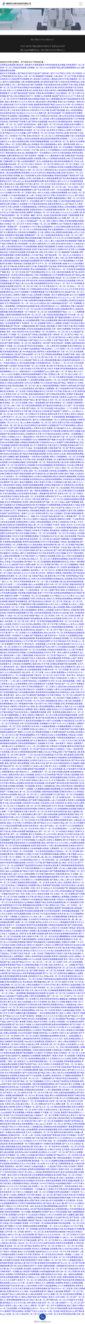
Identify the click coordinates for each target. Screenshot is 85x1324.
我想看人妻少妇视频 (38, 931)
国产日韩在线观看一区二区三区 (31, 354)
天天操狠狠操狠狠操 (28, 207)
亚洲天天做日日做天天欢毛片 (44, 249)
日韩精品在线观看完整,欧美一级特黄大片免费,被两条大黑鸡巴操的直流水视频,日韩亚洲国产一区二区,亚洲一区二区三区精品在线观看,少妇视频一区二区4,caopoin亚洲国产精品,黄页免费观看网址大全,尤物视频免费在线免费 (42, 68)
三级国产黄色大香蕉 (56, 590)
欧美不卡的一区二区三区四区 (56, 584)
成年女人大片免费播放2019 (51, 150)
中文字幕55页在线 (71, 834)
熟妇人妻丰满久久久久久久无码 (18, 102)
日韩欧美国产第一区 (44, 127)
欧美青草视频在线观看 (67, 715)
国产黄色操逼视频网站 (25, 735)
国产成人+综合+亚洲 (20, 894)
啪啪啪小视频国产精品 (23, 508)
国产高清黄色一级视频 (34, 156)
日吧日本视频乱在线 (56, 704)
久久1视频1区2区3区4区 (13, 951)
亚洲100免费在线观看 (61, 772)
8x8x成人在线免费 (33, 295)
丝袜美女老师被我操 (31, 218)
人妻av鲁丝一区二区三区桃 (65, 76)
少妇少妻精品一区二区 (64, 93)
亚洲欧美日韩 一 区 (67, 797)
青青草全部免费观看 (64, 1243)
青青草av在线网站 (16, 783)
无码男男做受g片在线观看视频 (27, 1274)
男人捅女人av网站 (63, 1013)
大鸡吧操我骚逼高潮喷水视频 (30, 752)
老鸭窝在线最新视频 (36, 1169)
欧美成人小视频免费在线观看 (34, 712)
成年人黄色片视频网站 (23, 482)
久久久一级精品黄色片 (21, 371)
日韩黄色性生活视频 (71, 479)
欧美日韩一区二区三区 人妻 (33, 315)
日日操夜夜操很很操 (34, 652)
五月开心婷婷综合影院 (45, 1243)
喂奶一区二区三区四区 (37, 757)
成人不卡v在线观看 (14, 1269)
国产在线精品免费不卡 (43, 641)
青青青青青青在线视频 (45, 692)
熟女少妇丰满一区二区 (53, 633)
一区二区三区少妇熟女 (66, 533)
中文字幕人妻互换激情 (63, 755)
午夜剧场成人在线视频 (21, 263)
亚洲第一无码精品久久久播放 (17, 635)
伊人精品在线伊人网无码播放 (44, 102)
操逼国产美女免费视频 (14, 1112)
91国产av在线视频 (52, 721)
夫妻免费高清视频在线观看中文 (41, 300)
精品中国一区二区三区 (63, 968)
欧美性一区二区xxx (60, 1087)
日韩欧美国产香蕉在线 (70, 1067)
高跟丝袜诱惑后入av (56, 204)
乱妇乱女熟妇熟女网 (52, 215)
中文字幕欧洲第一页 (60, 780)
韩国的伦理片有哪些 (73, 113)
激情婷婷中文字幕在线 (27, 1004)
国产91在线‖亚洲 (30, 1073)
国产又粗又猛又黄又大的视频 (67, 1084)
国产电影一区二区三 (50, 502)
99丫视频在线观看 (61, 127)
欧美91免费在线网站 (72, 462)
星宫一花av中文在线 (42, 698)
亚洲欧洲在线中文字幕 (49, 1098)
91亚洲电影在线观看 (56, 158)
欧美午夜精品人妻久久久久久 (57, 181)
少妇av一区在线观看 (38, 817)
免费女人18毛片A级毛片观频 (15, 769)
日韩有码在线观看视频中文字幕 (34, 298)
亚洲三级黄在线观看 (11, 587)
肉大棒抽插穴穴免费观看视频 (48, 505)
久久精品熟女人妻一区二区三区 (27, 806)
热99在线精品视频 (27, 363)
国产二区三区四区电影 (17, 340)
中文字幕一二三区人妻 (9, 681)
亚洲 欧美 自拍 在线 (40, 107)
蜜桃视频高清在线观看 (32, 905)
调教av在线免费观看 (74, 607)
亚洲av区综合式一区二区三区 (39, 136)
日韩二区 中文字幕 (41, 286)
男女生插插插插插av (48, 144)
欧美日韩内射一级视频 (61, 343)
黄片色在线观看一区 (56, 113)
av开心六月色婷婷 (21, 817)
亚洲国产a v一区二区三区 (69, 1303)
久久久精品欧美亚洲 (19, 90)
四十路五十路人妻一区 (36, 1300)
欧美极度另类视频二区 (46, 459)
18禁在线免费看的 (7, 170)
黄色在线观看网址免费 (34, 181)
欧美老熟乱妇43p (37, 479)
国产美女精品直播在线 (68, 178)
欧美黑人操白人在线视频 (23, 775)
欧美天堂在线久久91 (60, 184)
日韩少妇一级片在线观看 (24, 777)
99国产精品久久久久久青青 (39, 340)
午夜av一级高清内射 (74, 749)
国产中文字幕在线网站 (65, 425)
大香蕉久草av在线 (12, 1104)
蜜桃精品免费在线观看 (27, 882)
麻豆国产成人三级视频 (63, 516)
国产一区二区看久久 (48, 687)
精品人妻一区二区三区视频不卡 (41, 525)
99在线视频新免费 (47, 1271)
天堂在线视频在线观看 (70, 357)
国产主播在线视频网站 (27, 939)
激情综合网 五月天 (55, 414)
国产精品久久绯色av (42, 897)
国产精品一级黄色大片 (67, 383)
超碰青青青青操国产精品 (44, 104)
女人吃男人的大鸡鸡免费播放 (40, 579)
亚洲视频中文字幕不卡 (14, 644)
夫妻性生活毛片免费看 (43, 428)
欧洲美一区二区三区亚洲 (35, 366)
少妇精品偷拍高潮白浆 (53, 235)
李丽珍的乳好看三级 (54, 462)
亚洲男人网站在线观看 (32, 502)
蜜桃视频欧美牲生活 (74, 417)
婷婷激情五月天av (35, 976)
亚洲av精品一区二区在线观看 (35, 471)
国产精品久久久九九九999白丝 (48, 1234)
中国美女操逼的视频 (54, 315)
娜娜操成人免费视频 (60, 897)
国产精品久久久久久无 (12, 1016)
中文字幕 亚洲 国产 (71, 1251)
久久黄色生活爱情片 (20, 931)
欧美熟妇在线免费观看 (31, 1237)
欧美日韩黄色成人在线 (74, 82)
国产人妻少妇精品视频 (47, 814)
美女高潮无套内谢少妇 (9, 113)
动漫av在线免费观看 (29, 1129)
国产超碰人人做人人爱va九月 (62, 880)
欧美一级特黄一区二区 (57, 334)
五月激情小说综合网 (63, 246)
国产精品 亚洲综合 (32, 1246)
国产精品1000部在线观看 (74, 1124)
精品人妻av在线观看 (56, 607)
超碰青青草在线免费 (14, 911)
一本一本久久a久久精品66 (35, 303)
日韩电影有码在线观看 (25, 306)
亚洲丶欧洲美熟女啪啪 (56, 712)
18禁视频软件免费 (25, 704)
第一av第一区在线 (33, 195)
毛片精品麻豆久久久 (62, 428)
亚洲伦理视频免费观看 (39, 141)
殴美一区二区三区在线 (53, 124)
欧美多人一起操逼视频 (69, 1036)
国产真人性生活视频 (20, 533)
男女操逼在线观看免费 (33, 911)
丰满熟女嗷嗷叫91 (35, 1144)
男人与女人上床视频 (59, 604)
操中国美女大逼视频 (46, 425)
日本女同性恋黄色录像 (75, 229)
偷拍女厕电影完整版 (36, 99)
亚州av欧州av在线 (63, 244)
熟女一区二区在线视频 (53, 1061)
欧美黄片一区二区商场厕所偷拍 (19, 476)
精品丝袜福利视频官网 (49, 139)
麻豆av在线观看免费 (58, 1095)
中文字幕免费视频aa (66, 261)
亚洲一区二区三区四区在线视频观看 (15, 845)
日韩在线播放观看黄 (33, 405)
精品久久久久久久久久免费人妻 (33, 113)
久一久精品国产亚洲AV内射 (55, 1166)
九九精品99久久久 (25, 916)
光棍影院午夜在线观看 (19, 445)
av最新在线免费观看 (58, 192)
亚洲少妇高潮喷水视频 (9, 442)
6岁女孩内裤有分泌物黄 (30, 587)
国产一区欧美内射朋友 (68, 1186)
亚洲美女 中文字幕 (18, 136)
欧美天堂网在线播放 (38, 1288)
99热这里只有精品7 (20, 1101)
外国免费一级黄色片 (65, 970)
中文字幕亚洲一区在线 (57, 547)
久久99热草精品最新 (16, 195)
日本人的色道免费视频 (19, 740)
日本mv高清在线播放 (8, 604)
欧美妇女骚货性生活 (46, 939)
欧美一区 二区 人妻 (40, 581)
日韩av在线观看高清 (36, 684)
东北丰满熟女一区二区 (38, 332)
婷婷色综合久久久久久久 (58, 298)
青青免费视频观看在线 (15, 1300)
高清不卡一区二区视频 (12, 139)
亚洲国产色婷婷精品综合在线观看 (17, 1249)
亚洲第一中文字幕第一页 (33, 1223)
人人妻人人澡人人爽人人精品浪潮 (50, 241)
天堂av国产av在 (40, 704)
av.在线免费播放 (60, 735)
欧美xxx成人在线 (41, 766)
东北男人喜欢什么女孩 (56, 454)
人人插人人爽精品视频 (23, 655)
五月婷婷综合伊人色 (74, 590)
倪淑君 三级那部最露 (70, 215)
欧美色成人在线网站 (14, 669)
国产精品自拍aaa (15, 973)
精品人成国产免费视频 (69, 502)
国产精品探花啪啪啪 (42, 1209)
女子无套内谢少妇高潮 (15, 212)
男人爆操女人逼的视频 (53, 1291)
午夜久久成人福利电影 (68, 1033)
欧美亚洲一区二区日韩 (39, 539)
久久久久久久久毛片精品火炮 (54, 1016)
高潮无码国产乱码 (7, 1286)
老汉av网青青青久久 (22, 1047)
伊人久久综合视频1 (76, 263)
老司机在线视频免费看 (47, 1129)
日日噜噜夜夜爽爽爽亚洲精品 (59, 990)
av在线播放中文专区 (46, 681)
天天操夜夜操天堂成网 (15, 431)
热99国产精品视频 (57, 110)
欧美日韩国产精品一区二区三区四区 (39, 616)
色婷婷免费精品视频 (36, 1058)
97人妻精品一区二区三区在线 (24, 857)
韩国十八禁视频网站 (58, 457)
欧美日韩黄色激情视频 (72, 150)
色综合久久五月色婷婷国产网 (64, 709)
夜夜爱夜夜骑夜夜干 (44, 638)
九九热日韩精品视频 (66, 201)
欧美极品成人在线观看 (63, 579)
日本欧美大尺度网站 (40, 530)
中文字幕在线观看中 (52, 911)
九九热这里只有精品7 (37, 1215)
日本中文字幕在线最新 (61, 153)
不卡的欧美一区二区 (28, 323)
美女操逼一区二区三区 (14, 1246)
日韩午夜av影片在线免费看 (51, 1200)
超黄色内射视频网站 (53, 479)
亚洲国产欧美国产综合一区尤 (30, 1064)
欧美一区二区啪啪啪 (29, 1229)
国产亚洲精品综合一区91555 (46, 508)
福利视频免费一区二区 (21, 1095)
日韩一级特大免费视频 (61, 329)
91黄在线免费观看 (69, 451)
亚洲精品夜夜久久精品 (70, 505)
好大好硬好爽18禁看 (69, 789)
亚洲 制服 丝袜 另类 (34, 252)
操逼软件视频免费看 (67, 476)
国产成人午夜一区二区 (50, 357)
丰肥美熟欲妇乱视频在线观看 (55, 979)
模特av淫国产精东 (31, 1200)
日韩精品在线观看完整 (29, 442)
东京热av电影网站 (33, 624)
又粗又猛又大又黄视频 (57, 445)
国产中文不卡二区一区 (41, 263)
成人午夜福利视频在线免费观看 (59, 627)
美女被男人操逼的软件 (51, 1075)
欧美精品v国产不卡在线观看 (29, 1075)
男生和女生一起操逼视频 (34, 644)
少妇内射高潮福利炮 (42, 613)
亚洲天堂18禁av (30, 1121)
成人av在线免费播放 (74, 110)
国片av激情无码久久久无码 (43, 244)
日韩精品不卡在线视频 (30, 899)
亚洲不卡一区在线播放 (30, 201)
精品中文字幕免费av (8, 73)
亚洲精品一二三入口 (68, 139)
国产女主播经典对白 (8, 232)
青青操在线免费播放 (53, 354)
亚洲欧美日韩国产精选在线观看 (18, 474)
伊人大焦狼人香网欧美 (15, 1195)
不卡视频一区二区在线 (17, 334)
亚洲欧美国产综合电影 (74, 156)
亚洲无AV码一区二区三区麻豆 (67, 164)
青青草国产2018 (29, 738)
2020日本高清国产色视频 (28, 1033)
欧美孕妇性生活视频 (16, 652)
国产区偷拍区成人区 (40, 474)
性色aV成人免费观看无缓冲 (41, 258)
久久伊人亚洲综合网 (36, 513)
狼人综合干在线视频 (19, 292)
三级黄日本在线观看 (16, 252)
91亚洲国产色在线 (15, 366)
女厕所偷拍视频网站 (11, 261)
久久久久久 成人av (18, 422)
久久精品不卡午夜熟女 (43, 1053)
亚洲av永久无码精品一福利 (69, 102)
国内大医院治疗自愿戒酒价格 (15, 525)
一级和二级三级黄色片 (15, 1061)
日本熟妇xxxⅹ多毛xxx (67, 624)
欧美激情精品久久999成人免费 (66, 465)
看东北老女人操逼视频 (14, 184)
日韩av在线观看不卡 (31, 891)
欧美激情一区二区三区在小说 (36, 130)
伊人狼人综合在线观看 (66, 536)
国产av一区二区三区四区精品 (55, 973)
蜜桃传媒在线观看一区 (25, 837)
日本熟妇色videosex (48, 442)
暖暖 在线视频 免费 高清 (42, 934)
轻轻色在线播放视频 (47, 281)
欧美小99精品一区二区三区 (38, 224)
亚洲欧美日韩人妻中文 (29, 420)
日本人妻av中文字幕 (68, 877)
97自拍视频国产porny (41, 371)
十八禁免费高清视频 (35, 380)
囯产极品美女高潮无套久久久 (55, 405)
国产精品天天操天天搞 (27, 73)
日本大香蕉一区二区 (52, 252)
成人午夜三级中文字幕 (9, 420)
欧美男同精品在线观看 (41, 956)
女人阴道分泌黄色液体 (14, 383)
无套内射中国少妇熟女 (19, 119)
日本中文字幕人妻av (52, 985)
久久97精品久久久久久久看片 (62, 596)
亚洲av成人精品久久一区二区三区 (36, 559)
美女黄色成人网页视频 (32, 982)
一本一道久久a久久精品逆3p (69, 255)
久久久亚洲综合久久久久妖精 (58, 1058)
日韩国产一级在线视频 (12, 928)
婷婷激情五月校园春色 (66, 587)
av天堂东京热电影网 (31, 139)
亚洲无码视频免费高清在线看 (18, 249)
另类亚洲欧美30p (33, 431)
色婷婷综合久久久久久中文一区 (45, 1047)
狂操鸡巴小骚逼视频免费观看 (61, 90)
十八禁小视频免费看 (52, 1090)
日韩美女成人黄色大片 (45, 598)
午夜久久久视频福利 (24, 1192)
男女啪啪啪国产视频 (73, 241)
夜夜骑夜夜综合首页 (51, 1172)
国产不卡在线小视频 (48, 201)
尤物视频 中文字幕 (45, 743)
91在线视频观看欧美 (8, 1203)
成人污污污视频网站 (74, 914)
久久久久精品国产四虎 (27, 360)
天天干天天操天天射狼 (23, 104)
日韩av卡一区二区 (46, 828)
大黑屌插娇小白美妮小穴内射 (26, 854)
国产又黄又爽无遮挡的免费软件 (67, 550)
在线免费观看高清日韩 (43, 283)
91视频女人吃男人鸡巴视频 (29, 178)
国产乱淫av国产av (49, 647)
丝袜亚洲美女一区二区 (37, 590)
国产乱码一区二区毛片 (21, 499)
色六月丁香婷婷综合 (38, 445)
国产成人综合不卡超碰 (49, 369)
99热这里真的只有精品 (12, 485)
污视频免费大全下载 (11, 161)
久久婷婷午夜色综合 (28, 681)
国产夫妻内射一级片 (45, 73)
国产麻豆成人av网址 (63, 337)
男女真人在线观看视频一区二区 (41, 1019)
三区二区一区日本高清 (20, 627)
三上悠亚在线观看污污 (46, 794)
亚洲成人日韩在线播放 (66, 207)
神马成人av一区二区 (18, 757)
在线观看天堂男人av (46, 323)
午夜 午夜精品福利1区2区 (73, 1269)
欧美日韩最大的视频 (11, 175)
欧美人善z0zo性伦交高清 (64, 116)
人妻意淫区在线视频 (58, 346)
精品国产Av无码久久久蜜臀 (47, 945)
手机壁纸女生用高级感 (69, 1081)
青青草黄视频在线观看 (32, 973)
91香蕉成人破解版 (32, 1112)
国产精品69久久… (61, 655)
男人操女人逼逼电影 (62, 882)
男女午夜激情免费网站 (25, 1010)
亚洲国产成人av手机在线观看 (54, 1212)
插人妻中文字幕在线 (8, 266)
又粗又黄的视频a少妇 (11, 493)
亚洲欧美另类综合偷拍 (65, 570)
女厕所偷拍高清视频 (65, 459)
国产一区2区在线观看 (61, 190)
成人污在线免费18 (28, 175)
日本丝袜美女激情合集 (23, 1115)
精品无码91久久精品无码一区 (18, 107)
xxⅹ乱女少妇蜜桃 (12, 374)
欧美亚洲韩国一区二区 (57, 1220)
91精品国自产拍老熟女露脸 (17, 996)
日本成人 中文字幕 (31, 150)
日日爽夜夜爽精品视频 (17, 959)
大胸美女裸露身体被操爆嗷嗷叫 (19, 190)
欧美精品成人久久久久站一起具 (54, 1039)
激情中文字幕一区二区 (71, 982)
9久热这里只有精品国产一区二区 (69, 439)
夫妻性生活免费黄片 (70, 652)
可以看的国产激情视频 (35, 695)
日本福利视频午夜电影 (39, 848)
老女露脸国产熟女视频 (64, 1019)
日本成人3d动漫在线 (60, 522)
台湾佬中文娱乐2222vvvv (40, 760)
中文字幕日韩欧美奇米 (61, 760)
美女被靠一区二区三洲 (14, 621)
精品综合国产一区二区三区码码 (21, 147)
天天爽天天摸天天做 (63, 326)
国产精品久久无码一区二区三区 (29, 170)
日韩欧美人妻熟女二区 (47, 809)
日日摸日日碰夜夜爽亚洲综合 (46, 476)
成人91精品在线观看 (33, 1294)
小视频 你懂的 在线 (74, 868)
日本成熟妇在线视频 (66, 647)
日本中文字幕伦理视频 (30, 687)
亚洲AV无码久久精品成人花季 (27, 1044)
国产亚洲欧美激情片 (48, 261)
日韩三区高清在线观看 (29, 723)
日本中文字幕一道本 (52, 652)
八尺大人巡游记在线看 (39, 894)
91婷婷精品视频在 (53, 942)
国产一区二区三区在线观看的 (50, 1121)
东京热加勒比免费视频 (72, 1294)
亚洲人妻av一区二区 (58, 371)
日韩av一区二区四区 (13, 144)
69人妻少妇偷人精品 (40, 1095)
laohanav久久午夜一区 (64, 104)
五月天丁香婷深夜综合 (19, 510)
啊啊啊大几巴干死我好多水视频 (64, 224)
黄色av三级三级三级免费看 (69, 701)
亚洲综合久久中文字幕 (23, 641)
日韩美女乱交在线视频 (47, 207)
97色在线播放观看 (53, 451)
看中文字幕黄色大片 (37, 834)
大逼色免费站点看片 (29, 814)
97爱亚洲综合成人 (50, 170)
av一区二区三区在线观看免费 (18, 1161)
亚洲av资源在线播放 (45, 175)
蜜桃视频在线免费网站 (49, 1036)
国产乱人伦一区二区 (44, 1107)
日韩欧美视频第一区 (48, 420)
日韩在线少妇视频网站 (27, 232)
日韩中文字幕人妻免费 (9, 207)
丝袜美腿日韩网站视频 (27, 593)
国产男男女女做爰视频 (37, 122)
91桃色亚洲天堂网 (38, 627)
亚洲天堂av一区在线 (56, 635)
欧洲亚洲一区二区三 (65, 210)
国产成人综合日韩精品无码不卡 (19, 96)
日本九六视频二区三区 (52, 1294)
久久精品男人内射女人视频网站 (16, 570)
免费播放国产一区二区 (33, 235)
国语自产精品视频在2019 (46, 1030)
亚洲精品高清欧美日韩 (25, 505)
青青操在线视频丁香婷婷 (64, 175)
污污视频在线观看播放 (71, 1075)
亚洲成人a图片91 (15, 150)
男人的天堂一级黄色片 (45, 573)
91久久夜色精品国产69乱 (15, 672)
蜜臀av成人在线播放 (30, 144)
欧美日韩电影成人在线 (32, 928)
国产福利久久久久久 (11, 298)
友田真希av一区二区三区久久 (43, 570)
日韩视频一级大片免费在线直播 (55, 295)
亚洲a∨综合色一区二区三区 (23, 1243)
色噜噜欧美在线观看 (34, 198)
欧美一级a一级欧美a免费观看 (36, 491)
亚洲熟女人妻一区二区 (57, 374)
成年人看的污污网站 (55, 221)
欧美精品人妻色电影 (14, 491)
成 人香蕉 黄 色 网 (49, 87)
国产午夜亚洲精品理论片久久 (38, 272)
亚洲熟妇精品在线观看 (33, 1090)
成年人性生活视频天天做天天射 (63, 510)
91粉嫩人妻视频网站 (32, 1212)
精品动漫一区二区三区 (17, 164)
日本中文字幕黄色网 (18, 99)
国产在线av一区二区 (53, 826)
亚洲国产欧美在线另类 (64, 1280)
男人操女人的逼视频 (22, 1002)
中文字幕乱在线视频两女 (42, 227)
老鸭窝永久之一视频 (26, 516)
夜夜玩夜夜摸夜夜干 (37, 394)
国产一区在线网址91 (42, 153)
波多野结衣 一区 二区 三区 (69, 1206)
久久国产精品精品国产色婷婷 (22, 93)
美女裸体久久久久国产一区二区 (51, 1152)
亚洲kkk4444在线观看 (17, 380)
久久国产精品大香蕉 (60, 340)
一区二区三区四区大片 (12, 647)
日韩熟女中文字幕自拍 (37, 414)
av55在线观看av (61, 300)
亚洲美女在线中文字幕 (27, 266)
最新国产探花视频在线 (18, 601)
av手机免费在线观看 (8, 593)
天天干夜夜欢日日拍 (44, 116)
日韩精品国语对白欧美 (39, 289)
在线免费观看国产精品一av (59, 312)
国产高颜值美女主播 (38, 635)
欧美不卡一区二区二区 (59, 286)
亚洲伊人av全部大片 (50, 928)
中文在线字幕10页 (61, 1217)
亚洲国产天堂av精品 (69, 85)
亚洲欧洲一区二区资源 (39, 119)
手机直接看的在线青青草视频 (20, 528)
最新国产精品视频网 (46, 246)
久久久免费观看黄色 (34, 633)
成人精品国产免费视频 (59, 539)
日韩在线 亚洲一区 (22, 167)
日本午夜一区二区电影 (21, 192)
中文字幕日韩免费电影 (18, 800)
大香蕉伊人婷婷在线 (67, 386)
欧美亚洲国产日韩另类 (48, 397)
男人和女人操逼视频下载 (45, 1158)
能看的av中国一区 (73, 1002)
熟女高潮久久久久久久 (21, 278)
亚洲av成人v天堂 (69, 391)
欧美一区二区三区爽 (58, 491)
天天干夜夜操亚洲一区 (14, 303)
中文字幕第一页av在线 (35, 1163)
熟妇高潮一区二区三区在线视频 (33, 650)
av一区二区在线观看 (53, 769)
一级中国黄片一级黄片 (63, 743)
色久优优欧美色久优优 (38, 90)
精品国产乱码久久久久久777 (64, 96)
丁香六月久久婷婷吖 (30, 519)
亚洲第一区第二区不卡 (32, 888)
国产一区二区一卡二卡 (48, 831)
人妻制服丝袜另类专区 (47, 493)
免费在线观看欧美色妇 (63, 820)
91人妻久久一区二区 (76, 678)
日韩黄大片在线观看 (51, 1064)
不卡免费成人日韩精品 (21, 530)
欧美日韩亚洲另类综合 (45, 306)
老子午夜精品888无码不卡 (14, 721)
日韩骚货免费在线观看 (46, 738)
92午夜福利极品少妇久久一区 (32, 860)
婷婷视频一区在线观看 (25, 786)
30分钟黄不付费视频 (14, 877)
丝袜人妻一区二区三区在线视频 (27, 792)
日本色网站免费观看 (16, 942)
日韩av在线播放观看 (44, 147)
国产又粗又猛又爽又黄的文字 (22, 689)
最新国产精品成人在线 (37, 1220)
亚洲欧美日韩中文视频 (70, 431)
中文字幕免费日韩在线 (61, 275)
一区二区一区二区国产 (14, 124)
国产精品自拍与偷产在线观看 (30, 85)
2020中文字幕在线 (47, 1183)
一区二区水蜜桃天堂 (16, 198)
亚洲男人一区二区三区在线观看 (43, 533)
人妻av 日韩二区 (60, 258)
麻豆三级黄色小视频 (16, 295)
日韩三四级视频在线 (42, 275)
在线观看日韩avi (41, 158)
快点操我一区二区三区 (55, 993)
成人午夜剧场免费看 (49, 178)
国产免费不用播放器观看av (55, 198)
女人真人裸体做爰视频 (47, 360)
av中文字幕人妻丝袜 (54, 644)
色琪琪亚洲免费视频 (62, 593)
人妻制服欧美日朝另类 (64, 1266)
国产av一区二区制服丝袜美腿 (20, 675)
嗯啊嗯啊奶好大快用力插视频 (71, 936)
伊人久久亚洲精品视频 (69, 1098)
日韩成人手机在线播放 (14, 562)
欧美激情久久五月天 (29, 173)
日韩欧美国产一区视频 (9, 1271)
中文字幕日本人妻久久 (9, 860)
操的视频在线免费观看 (30, 261)
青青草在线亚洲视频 (31, 542)
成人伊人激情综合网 (13, 400)
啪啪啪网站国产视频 (46, 439)
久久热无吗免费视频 (26, 241)
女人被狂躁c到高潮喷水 (19, 848)
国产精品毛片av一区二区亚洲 (60, 269)
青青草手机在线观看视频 (36, 925)
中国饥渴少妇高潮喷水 (45, 93)
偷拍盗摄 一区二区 (39, 1161)
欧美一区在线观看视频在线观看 (34, 607)
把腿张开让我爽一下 (65, 519)
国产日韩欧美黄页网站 (55, 394)
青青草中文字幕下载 (22, 411)
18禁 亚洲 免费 (75, 107)
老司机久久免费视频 (40, 1249)
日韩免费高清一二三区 (57, 817)
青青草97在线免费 (59, 956)
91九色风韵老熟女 (26, 388)
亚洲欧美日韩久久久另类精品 (71, 792)
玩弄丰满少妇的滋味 (72, 953)
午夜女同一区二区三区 (43, 675)
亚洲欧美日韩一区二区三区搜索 (55, 669)
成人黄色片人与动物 (56, 1002)
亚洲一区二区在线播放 (63, 147)
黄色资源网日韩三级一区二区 (55, 545)
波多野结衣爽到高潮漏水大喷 (50, 1229)
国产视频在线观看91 (63, 317)
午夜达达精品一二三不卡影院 (52, 349)
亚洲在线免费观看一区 (17, 312)
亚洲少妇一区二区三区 (23, 286)
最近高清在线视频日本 (63, 161)
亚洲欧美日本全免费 (11, 1129)
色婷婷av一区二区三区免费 (56, 380)
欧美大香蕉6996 (22, 110)
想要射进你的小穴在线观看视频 (43, 210)
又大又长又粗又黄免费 (19, 1288)
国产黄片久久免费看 (22, 1138)
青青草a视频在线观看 (70, 1007)
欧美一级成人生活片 (63, 525)
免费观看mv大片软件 (65, 672)
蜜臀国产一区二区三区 (73, 1291)
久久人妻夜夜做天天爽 (54, 156)
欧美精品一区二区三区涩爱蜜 (15, 403)
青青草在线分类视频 (65, 266)
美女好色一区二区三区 (17, 1058)
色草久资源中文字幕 (60, 422)
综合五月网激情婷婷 (13, 502)
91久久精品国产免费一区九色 (52, 868)
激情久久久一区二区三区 (30, 357)
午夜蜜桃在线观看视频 (12, 542)
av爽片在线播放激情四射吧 (61, 119)
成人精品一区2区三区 (73, 366)
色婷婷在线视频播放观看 (33, 485)
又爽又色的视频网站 (28, 610)
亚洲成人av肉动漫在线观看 (43, 278)
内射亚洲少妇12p (67, 1311)
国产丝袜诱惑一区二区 (43, 987)
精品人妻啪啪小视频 (42, 709)
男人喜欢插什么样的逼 (39, 79)
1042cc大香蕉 (50, 672)
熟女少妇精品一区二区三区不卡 (13, 224)
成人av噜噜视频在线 (54, 99)
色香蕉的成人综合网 (72, 485)
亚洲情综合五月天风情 (65, 661)
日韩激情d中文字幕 (33, 434)
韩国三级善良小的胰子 (55, 1169)
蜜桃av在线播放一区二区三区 (39, 422)
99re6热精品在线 (29, 351)
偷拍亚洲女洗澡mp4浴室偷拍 (15, 1169)
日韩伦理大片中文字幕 (39, 110)
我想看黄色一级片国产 (41, 343)
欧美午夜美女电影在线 (57, 811)
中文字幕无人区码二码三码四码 (68, 73)
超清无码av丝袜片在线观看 (26, 1152)
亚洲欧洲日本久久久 (14, 1291)
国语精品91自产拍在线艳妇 (25, 377)
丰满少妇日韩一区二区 (43, 655)
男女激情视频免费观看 (14, 130)
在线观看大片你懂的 (44, 689)
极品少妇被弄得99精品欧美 (68, 360)
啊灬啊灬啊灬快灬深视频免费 (50, 857)
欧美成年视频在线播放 (68, 528)
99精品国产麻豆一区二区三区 (17, 229)
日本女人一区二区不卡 (63, 283)
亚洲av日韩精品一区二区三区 (66, 1053)
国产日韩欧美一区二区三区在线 (41, 133)
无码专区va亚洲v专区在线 (66, 133)
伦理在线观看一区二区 (36, 462)
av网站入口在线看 (27, 1155)
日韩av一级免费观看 (36, 403)
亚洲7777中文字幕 (45, 593)
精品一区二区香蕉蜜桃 (57, 1141)
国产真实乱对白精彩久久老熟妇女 (51, 749)
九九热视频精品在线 (74, 635)
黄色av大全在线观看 (26, 1251)
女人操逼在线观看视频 (49, 386)
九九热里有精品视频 (34, 1061)
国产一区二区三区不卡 (17, 448)
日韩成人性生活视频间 (62, 667)
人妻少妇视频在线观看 (29, 82)
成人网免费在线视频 (40, 732)
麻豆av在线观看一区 (60, 1022)
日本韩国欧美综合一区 (45, 363)
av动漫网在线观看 (76, 843)
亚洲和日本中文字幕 (65, 249)
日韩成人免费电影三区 (29, 797)
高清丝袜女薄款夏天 (51, 865)
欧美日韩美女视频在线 (23, 275)
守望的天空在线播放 (8, 116)
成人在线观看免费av (60, 1209)
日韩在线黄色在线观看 (32, 647)
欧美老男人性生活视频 (56, 553)
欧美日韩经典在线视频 (47, 1004)
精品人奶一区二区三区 (27, 794)
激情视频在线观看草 (8, 743)
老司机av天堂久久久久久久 (47, 922)
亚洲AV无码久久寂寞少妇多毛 (44, 1110)
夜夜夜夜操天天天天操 (58, 107)
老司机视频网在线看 (58, 777)
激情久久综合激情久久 (23, 880)
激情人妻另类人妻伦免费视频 (17, 763)
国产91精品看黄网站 (48, 1286)
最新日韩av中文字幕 (56, 576)
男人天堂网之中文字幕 (52, 1189)
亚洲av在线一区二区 (52, 976)
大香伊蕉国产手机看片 (17, 122)
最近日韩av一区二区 (28, 1104)
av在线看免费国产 (28, 161)
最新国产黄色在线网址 (70, 1112)
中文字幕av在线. (29, 459)
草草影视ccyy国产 (69, 658)
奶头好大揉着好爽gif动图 (49, 173)
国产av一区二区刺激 (16, 633)
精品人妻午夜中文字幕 (27, 1263)
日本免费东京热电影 (64, 377)
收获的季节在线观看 (20, 79)
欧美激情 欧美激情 (29, 493)
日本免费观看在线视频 (49, 854)
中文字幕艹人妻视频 (24, 789)
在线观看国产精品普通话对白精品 (28, 865)
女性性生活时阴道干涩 (66, 87)
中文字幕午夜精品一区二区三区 (41, 337)
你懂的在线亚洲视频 (52, 1144)
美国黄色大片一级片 (53, 1041)
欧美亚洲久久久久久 (65, 195)
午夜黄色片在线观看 (46, 556)
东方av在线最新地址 (45, 161)
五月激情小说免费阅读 (30, 349)
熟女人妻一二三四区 (42, 916)
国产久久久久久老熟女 (71, 1144)
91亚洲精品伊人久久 (22, 746)
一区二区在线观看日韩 (38, 1101)
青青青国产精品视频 (51, 885)
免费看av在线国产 (62, 323)
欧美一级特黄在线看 (66, 144)
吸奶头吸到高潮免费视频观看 (70, 320)
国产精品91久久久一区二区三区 (29, 962)
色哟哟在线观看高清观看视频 (35, 1226)
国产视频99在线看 (50, 863)
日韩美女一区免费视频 (71, 434)
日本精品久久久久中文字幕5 (35, 1141)
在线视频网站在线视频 (66, 809)
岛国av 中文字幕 (13, 823)
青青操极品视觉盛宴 (36, 451)
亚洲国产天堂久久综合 (33, 1311)
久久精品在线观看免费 (12, 826)
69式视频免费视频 (59, 916)
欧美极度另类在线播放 (20, 269)
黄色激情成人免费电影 (59, 530)
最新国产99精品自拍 (76, 1095)
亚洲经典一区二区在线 (15, 391)
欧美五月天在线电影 (11, 201)
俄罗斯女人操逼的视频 (46, 351)
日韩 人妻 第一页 (32, 621)
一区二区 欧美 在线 (46, 882)
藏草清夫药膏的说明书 (63, 1132)
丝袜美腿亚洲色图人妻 (12, 351)
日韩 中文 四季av (49, 195)
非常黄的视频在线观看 (74, 221)
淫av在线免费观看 (68, 1073)
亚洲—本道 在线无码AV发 (17, 332)
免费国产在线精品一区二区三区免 (40, 212)
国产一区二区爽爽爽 (73, 303)
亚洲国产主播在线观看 (66, 442)
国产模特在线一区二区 (55, 1300)
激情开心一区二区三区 (58, 332)
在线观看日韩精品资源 (73, 167)
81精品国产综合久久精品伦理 (32, 658)
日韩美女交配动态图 (8, 638)
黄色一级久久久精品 (40, 192)
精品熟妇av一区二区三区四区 (30, 979)
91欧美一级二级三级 (11, 425)
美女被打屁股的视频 (72, 513)
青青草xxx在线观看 (46, 610)
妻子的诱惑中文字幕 (11, 1229)
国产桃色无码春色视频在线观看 (32, 454)
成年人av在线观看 (35, 584)
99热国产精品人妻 (30, 400)
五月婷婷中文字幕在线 (12, 397)
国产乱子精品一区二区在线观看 (19, 851)
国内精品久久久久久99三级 (14, 1303)
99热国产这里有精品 (72, 1121)
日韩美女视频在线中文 (35, 391)
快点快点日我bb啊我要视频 (70, 170)
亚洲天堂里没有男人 (39, 845)
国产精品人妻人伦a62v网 (22, 283)
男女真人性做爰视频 (66, 806)
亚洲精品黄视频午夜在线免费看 (63, 664)
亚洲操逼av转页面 (55, 167)
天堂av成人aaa (18, 181)
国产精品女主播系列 (8, 706)
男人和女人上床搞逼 (33, 1172)
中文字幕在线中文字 (62, 641)
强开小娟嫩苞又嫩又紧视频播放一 (17, 457)
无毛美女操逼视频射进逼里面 (38, 329)
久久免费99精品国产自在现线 (62, 732)
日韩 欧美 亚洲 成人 (71, 496)
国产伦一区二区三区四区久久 (20, 766)
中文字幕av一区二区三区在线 (22, 820)
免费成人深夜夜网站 (63, 573)
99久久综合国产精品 (48, 383)
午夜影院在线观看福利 (39, 678)
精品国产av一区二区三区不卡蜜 (49, 630)
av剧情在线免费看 (48, 587)
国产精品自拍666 (36, 601)
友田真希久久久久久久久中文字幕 (64, 289)
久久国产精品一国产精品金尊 (44, 255)
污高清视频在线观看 (24, 158)
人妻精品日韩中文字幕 (59, 79)
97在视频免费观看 (36, 292)
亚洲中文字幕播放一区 (72, 857)
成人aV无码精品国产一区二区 (33, 221)
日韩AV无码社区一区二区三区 (40, 164)
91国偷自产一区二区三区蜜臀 (46, 1115)
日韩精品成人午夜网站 (61, 1050)
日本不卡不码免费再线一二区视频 (28, 1189)
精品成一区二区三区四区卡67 (67, 278)
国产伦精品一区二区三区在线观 (39, 408)
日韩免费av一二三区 (56, 740)
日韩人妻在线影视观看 (58, 845)
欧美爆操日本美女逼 (56, 914)
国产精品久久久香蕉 (73, 204)
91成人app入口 (69, 630)
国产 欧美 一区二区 (13, 559)
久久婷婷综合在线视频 (66, 420)
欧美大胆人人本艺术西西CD (27, 1286)
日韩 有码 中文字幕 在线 (46, 437)
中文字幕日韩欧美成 (44, 820)
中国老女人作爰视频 (64, 899)
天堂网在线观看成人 (22, 255)
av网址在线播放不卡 (34, 985)
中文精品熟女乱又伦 (48, 536)
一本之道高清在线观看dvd (45, 851)
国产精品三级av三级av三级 (49, 1073)
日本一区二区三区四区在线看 (22, 550)
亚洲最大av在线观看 (42, 96)
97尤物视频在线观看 (20, 210)
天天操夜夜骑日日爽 (26, 604)
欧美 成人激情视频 (25, 153)
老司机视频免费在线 (68, 369)
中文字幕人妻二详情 (49, 1093)
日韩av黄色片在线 (37, 763)
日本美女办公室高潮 (40, 411)
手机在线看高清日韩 (51, 85)
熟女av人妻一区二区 (26, 76)
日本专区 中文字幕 (54, 391)
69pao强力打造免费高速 (58, 122)
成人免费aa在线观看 (16, 831)
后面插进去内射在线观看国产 (55, 1127)
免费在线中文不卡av (53, 496)
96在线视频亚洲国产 (63, 1183)
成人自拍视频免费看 (31, 320)
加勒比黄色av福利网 (46, 1280)
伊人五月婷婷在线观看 (70, 238)
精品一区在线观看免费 (9, 323)
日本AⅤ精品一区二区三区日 (67, 468)
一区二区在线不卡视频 (61, 698)
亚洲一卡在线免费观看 (55, 417)
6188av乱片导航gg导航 (52, 752)
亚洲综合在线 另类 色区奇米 (26, 281)
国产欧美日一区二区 (11, 1093)
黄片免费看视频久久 (13, 715)
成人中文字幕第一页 (18, 414)
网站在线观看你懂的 (33, 238)
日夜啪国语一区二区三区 (60, 848)
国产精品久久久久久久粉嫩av (15, 133)
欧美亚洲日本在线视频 (19, 479)
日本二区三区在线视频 (72, 962)
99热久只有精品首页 (58, 678)
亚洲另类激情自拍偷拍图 (55, 1232)
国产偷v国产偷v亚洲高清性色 (22, 630)
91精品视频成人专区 (26, 116)
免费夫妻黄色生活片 (15, 156)
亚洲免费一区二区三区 (12, 738)
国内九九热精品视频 (11, 82)
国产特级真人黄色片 (11, 899)
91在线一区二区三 (71, 235)
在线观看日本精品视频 (14, 235)
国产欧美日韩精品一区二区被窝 (59, 403)
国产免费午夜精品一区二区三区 (18, 343)
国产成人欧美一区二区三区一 (28, 1078)
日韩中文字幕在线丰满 (21, 1175)
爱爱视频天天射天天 (24, 987)
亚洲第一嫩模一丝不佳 (33, 215)
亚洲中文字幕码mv (57, 130)
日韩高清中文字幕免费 (50, 431)
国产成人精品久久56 (67, 508)
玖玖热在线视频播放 (44, 465)
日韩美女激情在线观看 (41, 1050)
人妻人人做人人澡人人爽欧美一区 (26, 1305)
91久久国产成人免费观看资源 (58, 1163)
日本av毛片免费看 (31, 383)
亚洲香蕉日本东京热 (30, 726)
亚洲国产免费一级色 (71, 354)
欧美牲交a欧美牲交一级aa (33, 826)
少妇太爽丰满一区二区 (59, 141)
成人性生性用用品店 (29, 425)
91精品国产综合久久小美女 (11, 1127)
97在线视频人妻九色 (57, 581)
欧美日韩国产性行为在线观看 (41, 317)
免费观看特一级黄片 (22, 956)
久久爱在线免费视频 (13, 320)
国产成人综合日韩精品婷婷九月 (59, 763)
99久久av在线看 (34, 959)
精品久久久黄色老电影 (32, 545)
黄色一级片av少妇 (17, 695)
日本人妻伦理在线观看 (61, 272)
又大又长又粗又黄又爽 (75, 740)
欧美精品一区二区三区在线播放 (36, 596)
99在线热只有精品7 (66, 831)
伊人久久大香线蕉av (67, 723)
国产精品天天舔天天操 (29, 871)
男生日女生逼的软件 (28, 1007)
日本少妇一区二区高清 (45, 1010)
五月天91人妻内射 (51, 1081)
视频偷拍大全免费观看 (31, 1056)
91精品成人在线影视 (47, 519)
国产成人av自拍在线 (44, 550)
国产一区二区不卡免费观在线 (53, 1305)
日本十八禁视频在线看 (71, 1260)
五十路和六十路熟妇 (8, 1251)
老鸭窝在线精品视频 (63, 232)
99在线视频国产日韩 (26, 598)
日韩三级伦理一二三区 (23, 755)
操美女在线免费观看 (24, 1124)
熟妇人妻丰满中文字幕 (19, 567)
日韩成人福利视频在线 (69, 542)
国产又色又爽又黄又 (42, 190)
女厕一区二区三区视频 (43, 1192)
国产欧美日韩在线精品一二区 (36, 346)
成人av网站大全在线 (52, 1149)
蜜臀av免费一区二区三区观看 (38, 564)
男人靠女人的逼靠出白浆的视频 (70, 1030)
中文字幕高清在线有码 (37, 204)
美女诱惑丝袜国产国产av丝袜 (52, 82)
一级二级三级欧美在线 (19, 539)
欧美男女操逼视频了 (62, 1192)
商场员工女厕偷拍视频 (64, 1010)
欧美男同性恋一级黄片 (33, 124)
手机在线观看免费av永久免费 (53, 218)
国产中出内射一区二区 (73, 315)
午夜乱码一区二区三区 (37, 312)
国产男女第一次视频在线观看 (22, 326)
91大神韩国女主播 (7, 158)
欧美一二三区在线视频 (17, 584)
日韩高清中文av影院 (11, 658)
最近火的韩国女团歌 (20, 141)
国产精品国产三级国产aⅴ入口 (62, 411)
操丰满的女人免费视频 (44, 388)
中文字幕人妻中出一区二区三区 (37, 184)
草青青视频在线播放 (72, 1061)
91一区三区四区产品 (11, 349)
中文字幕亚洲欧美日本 (54, 292)
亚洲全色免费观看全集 (56, 902)
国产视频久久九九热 (22, 732)
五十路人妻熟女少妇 (46, 232)
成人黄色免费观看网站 (45, 706)
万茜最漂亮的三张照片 (53, 953)
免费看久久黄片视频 (67, 854)
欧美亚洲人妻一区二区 (50, 1044)
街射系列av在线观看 (40, 457)
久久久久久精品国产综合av (14, 564)
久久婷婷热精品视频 (60, 136)
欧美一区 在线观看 (67, 1056)
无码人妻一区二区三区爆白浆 (42, 661)
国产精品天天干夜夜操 (12, 891)
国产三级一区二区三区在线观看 (70, 351)
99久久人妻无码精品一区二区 (18, 1110)
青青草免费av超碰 (59, 263)
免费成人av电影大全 (20, 678)
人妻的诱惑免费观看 (26, 638)
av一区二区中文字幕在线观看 (18, 581)
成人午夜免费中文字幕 (72, 769)
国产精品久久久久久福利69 (48, 823)
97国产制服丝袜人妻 (8, 354)
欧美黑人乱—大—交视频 (64, 965)
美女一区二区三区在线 (15, 272)
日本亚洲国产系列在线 (54, 783)
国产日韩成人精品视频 (45, 326)
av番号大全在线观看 (62, 689)
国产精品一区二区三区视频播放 (37, 562)
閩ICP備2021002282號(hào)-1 (42, 39)
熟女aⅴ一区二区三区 (64, 363)
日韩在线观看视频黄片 (27, 743)
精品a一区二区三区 (30, 397)
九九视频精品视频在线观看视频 (47, 789)
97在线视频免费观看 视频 (32, 1070)
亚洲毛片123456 (18, 624)
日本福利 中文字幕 (10, 187)
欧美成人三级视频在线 (45, 786)
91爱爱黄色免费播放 (59, 559)
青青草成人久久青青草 (48, 1033)
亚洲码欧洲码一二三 (11, 221)
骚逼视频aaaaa (32, 831)
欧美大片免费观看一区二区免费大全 (24, 999)
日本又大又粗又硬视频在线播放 (25, 536)
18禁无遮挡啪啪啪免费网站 (43, 1084)
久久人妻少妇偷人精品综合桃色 (56, 1118)
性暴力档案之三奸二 (8, 85)
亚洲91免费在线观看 (71, 1189)
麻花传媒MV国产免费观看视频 (52, 871)
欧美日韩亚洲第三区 (73, 783)
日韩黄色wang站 (66, 397)
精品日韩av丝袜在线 (66, 687)
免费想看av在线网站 (54, 1283)
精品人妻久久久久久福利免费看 (21, 874)
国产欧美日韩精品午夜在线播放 (27, 87)
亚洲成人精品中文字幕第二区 (17, 289)
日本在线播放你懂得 (16, 462)
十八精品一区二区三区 (14, 616)
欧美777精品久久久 (8, 1206)
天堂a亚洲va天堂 (47, 803)
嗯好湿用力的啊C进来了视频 (62, 474)
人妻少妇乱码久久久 (66, 1110)
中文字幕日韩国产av (26, 127)
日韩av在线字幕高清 (63, 786)
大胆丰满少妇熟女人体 (69, 885)
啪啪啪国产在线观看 (44, 76)
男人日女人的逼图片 (54, 513)
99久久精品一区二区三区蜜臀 (62, 894)
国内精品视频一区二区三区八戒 (52, 187)
